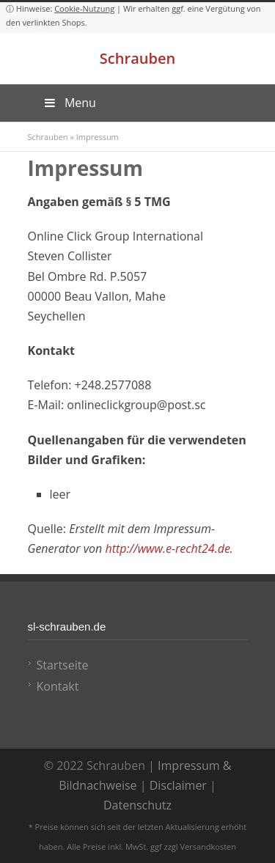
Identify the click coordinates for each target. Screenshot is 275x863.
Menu (69, 103)
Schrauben (137, 58)
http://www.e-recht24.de (167, 548)
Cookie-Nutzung (84, 8)
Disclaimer (178, 785)
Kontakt (58, 686)
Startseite (63, 665)
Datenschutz (137, 805)
